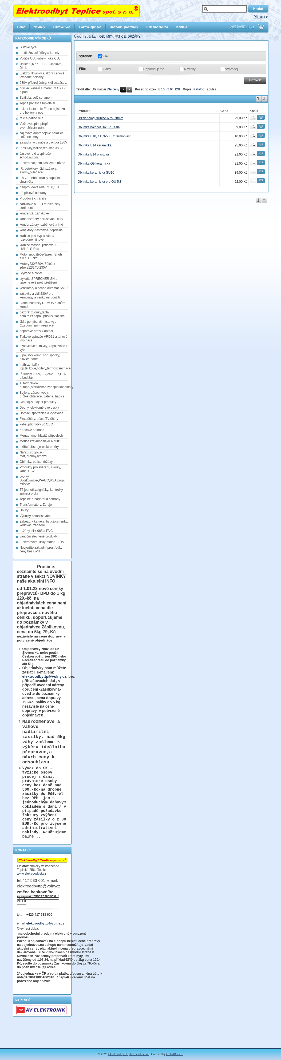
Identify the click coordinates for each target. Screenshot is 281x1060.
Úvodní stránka (85, 36)
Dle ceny (113, 89)
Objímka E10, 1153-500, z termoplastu (105, 136)
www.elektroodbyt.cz (31, 898)
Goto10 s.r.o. (174, 1054)
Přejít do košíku (261, 27)
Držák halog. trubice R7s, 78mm (100, 118)
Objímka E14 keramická (95, 145)
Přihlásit (259, 17)
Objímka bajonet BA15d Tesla (99, 127)
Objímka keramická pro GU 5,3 (100, 182)
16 (163, 89)
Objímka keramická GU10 (96, 172)
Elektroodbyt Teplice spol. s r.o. (128, 1054)
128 (177, 89)
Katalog (198, 89)
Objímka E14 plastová (93, 154)
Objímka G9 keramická (94, 163)
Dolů (129, 90)
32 (167, 89)
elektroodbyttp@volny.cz (44, 676)
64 (171, 89)
